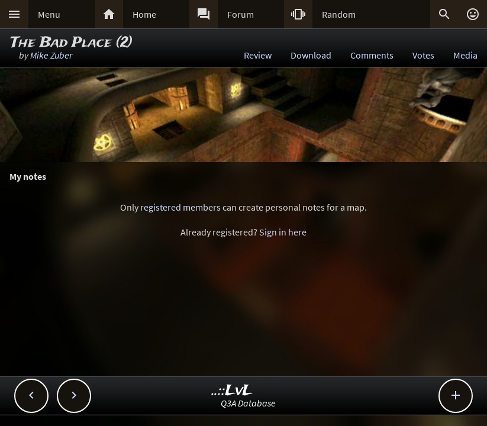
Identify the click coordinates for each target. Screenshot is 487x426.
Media (465, 55)
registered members (180, 207)
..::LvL (232, 390)
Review (258, 55)
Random (339, 14)
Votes (423, 55)
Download (311, 55)
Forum (240, 14)
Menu (49, 14)
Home (144, 14)
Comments (372, 55)
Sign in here (283, 232)
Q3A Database (248, 403)
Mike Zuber (51, 55)
